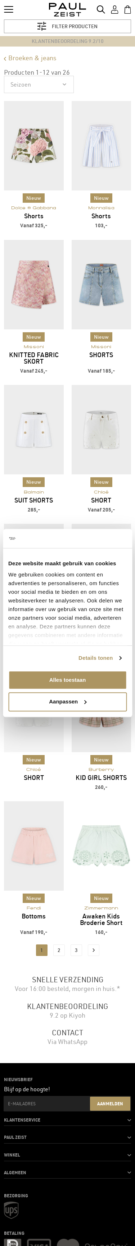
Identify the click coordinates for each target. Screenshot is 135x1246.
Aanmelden (110, 1103)
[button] (67, 1120)
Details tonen (95, 658)
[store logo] (67, 10)
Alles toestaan (67, 680)
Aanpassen (67, 701)
